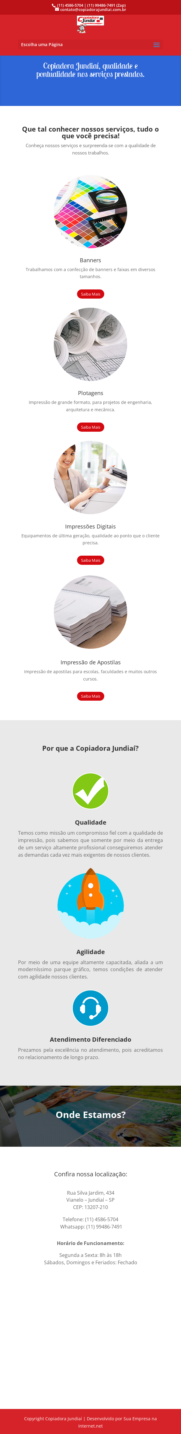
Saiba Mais (90, 294)
